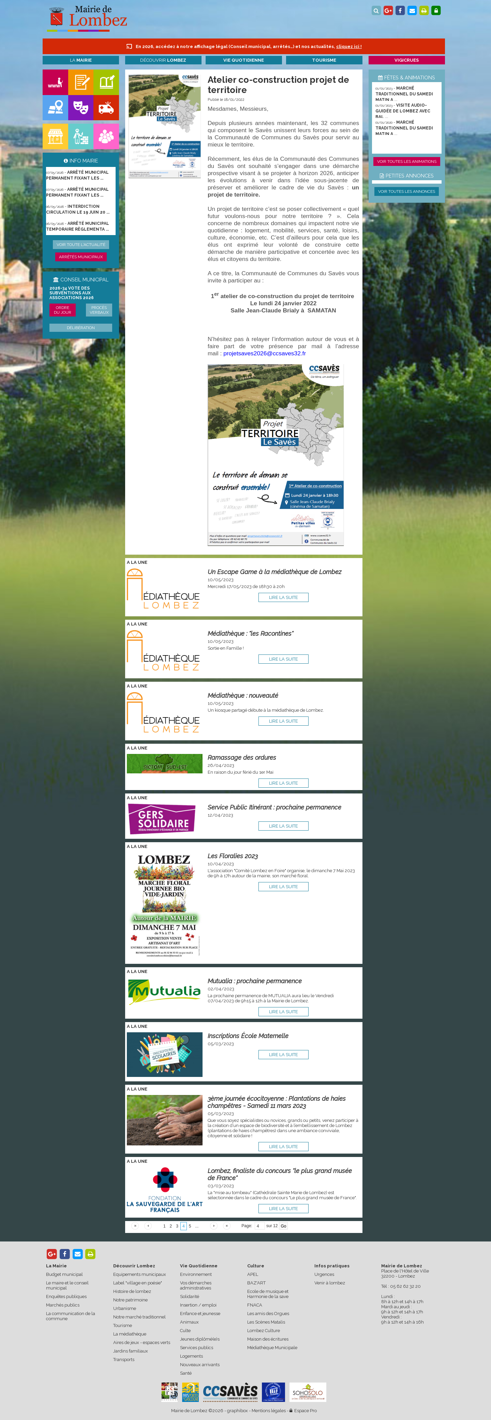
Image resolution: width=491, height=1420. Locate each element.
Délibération (81, 327)
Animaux (189, 1322)
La (81, 60)
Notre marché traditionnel (139, 1316)
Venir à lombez (329, 1282)
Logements (191, 1356)
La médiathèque (129, 1334)
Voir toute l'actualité (81, 244)
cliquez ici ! (349, 46)
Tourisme (122, 1325)
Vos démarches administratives (195, 1285)
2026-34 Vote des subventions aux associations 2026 (71, 293)
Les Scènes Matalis (266, 1322)
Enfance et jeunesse (200, 1313)
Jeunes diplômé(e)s (200, 1339)
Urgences (324, 1274)
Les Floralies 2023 (233, 856)
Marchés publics (62, 1305)
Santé (186, 1373)
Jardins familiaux (130, 1351)
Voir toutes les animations (406, 161)
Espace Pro (303, 1410)
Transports (123, 1359)
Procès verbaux (99, 310)
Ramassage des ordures (242, 757)
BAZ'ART (256, 1282)
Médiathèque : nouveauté (243, 695)
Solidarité (189, 1296)
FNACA (254, 1305)
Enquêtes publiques (66, 1296)
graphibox (237, 1410)
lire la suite (283, 597)
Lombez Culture (263, 1330)
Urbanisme (124, 1308)
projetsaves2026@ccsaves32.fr (264, 353)
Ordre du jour (62, 310)
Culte (185, 1330)
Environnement (196, 1274)
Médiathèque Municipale (272, 1347)
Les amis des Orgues (268, 1313)
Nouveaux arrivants (200, 1364)
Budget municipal (64, 1274)
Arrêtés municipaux (81, 256)
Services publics (196, 1347)
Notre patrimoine (130, 1299)
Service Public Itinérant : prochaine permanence (274, 807)
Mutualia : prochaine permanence (255, 981)
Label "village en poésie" (137, 1282)
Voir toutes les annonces (406, 191)
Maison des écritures (267, 1339)
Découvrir (163, 60)
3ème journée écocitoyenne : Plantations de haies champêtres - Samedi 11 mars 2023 (277, 1102)
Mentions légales (269, 1410)
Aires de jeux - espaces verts (141, 1342)
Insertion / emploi (198, 1305)
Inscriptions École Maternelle (248, 1035)
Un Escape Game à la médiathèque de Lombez (274, 571)
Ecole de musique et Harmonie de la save (267, 1294)
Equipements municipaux (139, 1274)
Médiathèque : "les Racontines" (250, 633)
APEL (252, 1274)
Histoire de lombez (132, 1291)
